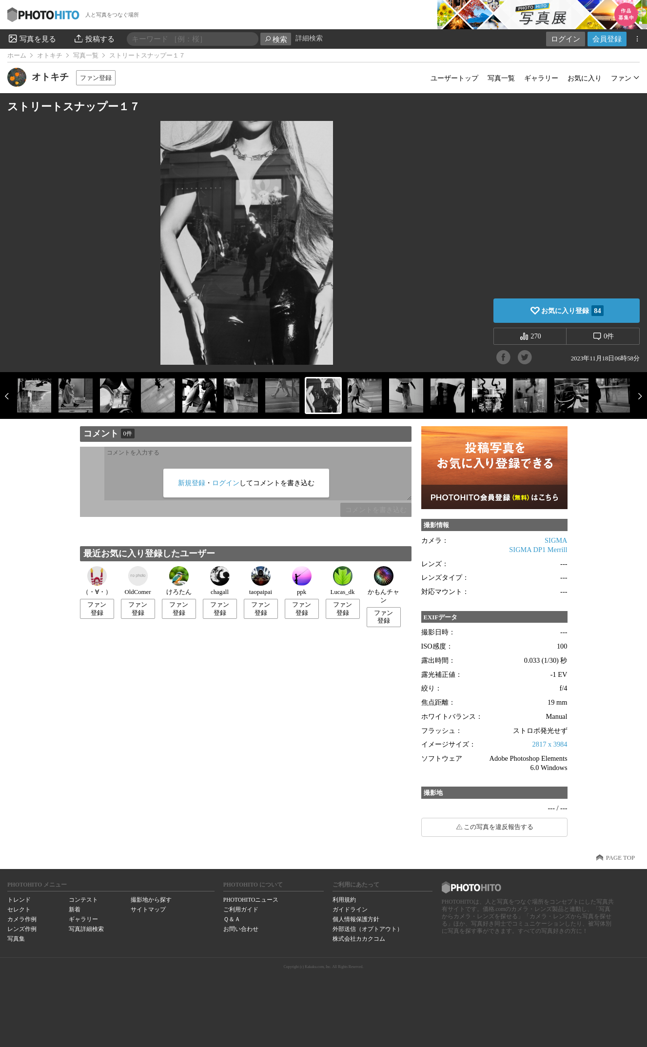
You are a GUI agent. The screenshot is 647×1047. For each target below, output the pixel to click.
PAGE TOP (620, 857)
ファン (621, 78)
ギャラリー (541, 78)
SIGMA (556, 540)
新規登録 (191, 483)
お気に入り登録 (572, 310)
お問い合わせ (240, 929)
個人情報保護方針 (356, 919)
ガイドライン (350, 909)
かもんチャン (383, 585)
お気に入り (585, 78)
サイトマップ (148, 909)
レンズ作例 (22, 929)
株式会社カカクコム (359, 939)
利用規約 (344, 900)
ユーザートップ (454, 78)
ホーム (16, 55)
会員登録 (607, 39)
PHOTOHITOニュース (250, 900)
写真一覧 (85, 55)
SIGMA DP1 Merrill (538, 549)
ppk (302, 580)
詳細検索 (309, 38)
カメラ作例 (22, 919)
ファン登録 (96, 77)
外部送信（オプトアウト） (368, 929)
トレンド (19, 900)
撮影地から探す (151, 900)
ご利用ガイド (240, 909)
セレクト (19, 909)
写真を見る (31, 38)
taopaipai (260, 580)
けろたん (179, 580)
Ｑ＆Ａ (231, 919)
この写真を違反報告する (498, 827)
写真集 (16, 939)
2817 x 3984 (550, 744)
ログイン (565, 39)
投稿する (94, 38)
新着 (74, 909)
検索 (275, 39)
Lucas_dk (343, 580)
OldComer (137, 580)
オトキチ (49, 55)
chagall (220, 580)
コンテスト (83, 900)
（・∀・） (97, 580)
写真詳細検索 (86, 929)
